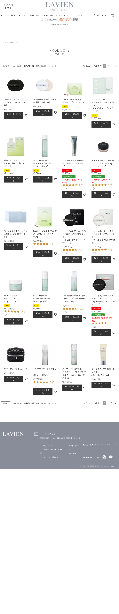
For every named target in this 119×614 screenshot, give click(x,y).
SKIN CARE (34, 15)
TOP (4, 42)
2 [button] (108, 66)
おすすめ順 (17, 66)
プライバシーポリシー (50, 457)
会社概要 (73, 453)
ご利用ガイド (46, 445)
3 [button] (111, 66)
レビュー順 (52, 66)
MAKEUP (49, 15)
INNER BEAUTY (17, 15)
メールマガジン (48, 433)
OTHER (79, 15)
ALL (3, 15)
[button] (115, 66)
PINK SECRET (64, 15)
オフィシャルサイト (102, 444)
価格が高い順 (41, 66)
